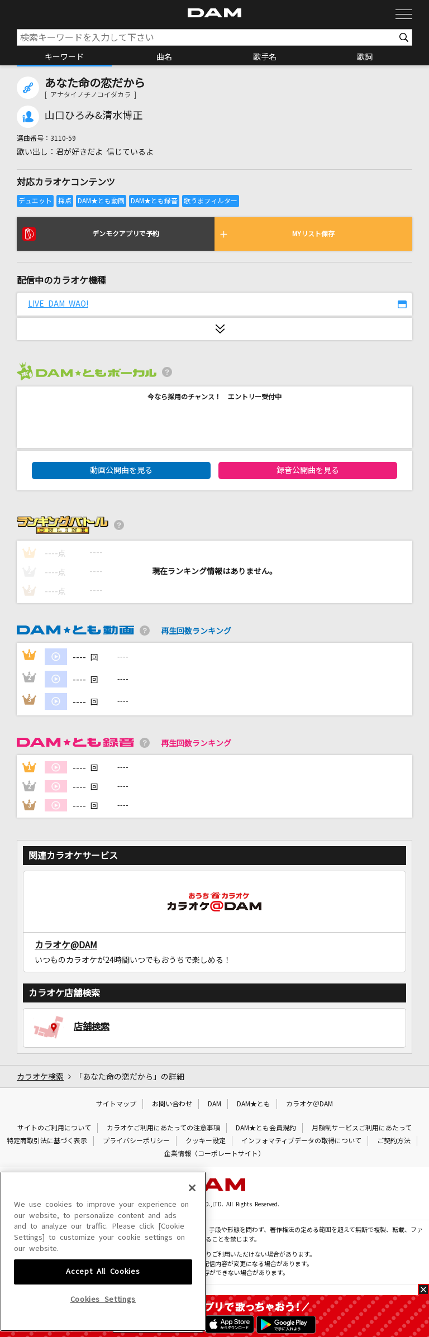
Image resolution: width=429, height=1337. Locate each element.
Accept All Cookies (103, 1320)
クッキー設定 (205, 1141)
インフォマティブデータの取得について (301, 1141)
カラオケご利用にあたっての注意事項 (163, 1128)
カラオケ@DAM (66, 944)
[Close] (192, 1237)
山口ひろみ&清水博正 (93, 116)
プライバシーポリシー (136, 1141)
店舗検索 (91, 1026)
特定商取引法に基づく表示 (47, 1141)
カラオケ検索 (40, 1077)
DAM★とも (253, 1104)
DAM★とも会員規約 (266, 1128)
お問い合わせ (172, 1104)
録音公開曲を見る (308, 470)
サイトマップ (116, 1104)
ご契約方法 (394, 1141)
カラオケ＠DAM (309, 1104)
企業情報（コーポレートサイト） (214, 1153)
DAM (214, 1104)
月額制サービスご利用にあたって (362, 1128)
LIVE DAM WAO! (58, 304)
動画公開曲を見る (121, 470)
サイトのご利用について (54, 1128)
